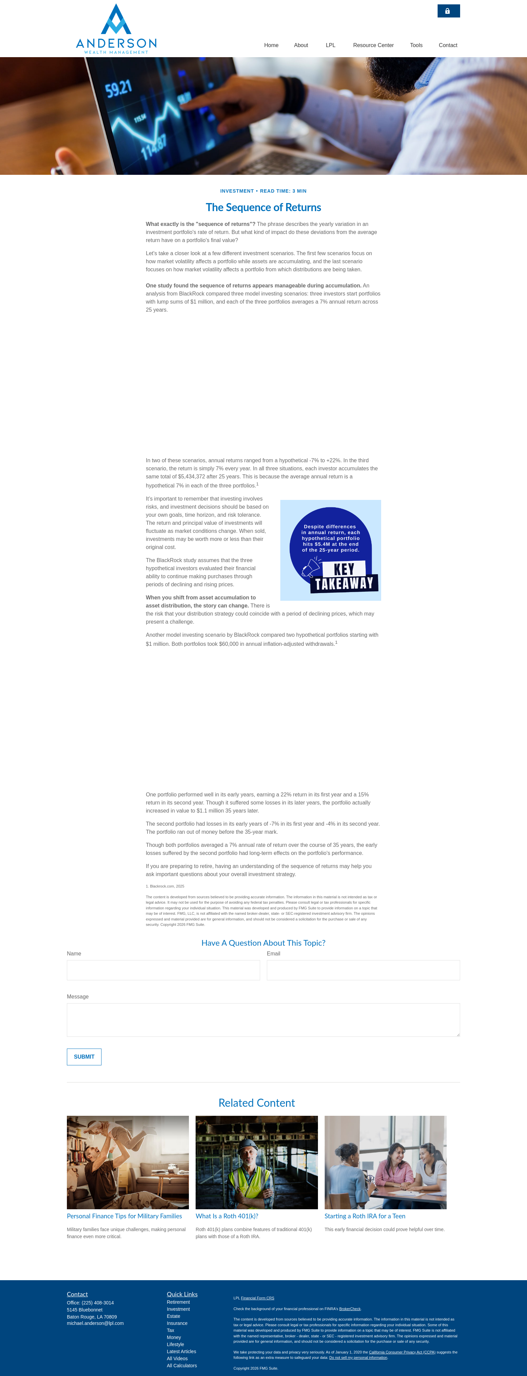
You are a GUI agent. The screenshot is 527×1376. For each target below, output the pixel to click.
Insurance (177, 1323)
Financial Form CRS (257, 1298)
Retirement (178, 1302)
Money (174, 1337)
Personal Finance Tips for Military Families (124, 1216)
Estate (173, 1316)
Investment (178, 1309)
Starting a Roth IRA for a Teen (365, 1216)
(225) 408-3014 (98, 1302)
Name (74, 953)
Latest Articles (181, 1351)
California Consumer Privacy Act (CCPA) (402, 1352)
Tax (170, 1330)
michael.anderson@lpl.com (95, 1323)
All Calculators (182, 1365)
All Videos (177, 1358)
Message (78, 996)
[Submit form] (84, 1057)
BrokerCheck (350, 1309)
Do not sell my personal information (358, 1357)
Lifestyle (175, 1344)
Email (273, 953)
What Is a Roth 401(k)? (227, 1216)
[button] (271, 45)
